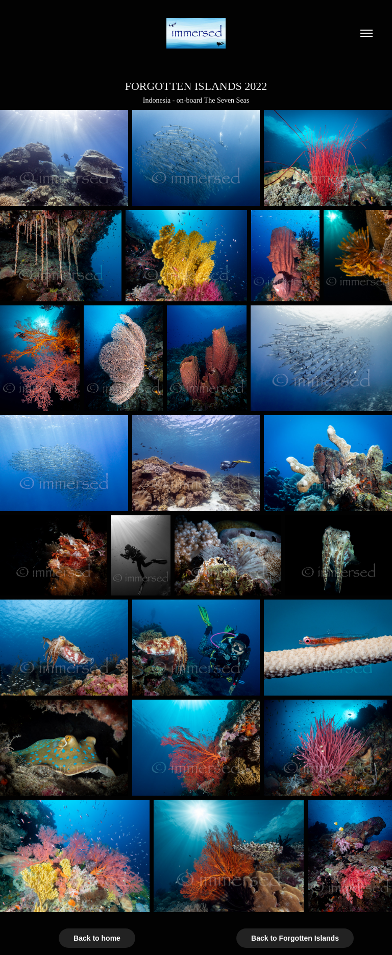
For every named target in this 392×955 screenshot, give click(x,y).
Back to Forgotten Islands (295, 938)
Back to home (97, 938)
